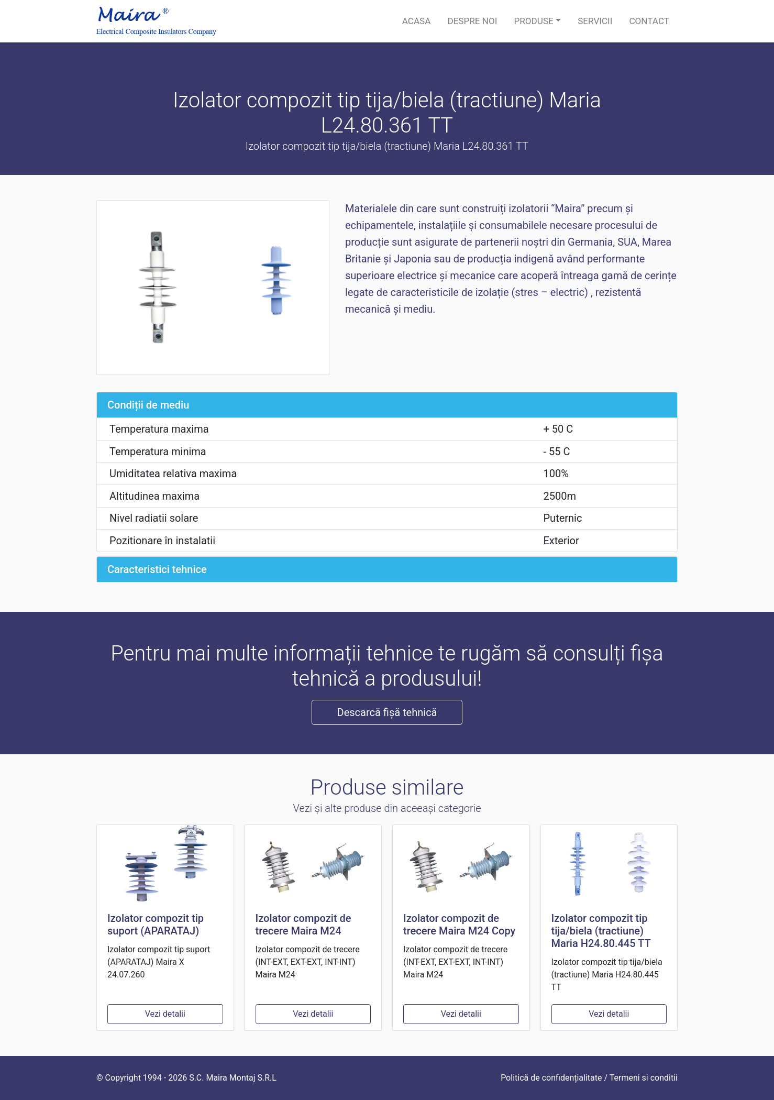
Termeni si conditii (644, 1078)
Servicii (595, 21)
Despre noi (472, 21)
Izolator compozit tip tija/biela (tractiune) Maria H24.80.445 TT (601, 931)
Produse (533, 21)
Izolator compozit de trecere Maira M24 (303, 924)
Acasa (416, 21)
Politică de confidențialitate (551, 1078)
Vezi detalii (165, 1014)
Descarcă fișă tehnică (387, 712)
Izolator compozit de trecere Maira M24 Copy (459, 924)
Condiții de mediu (148, 405)
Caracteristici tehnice (157, 569)
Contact (649, 21)
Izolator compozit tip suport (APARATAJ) (155, 924)
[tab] (387, 404)
